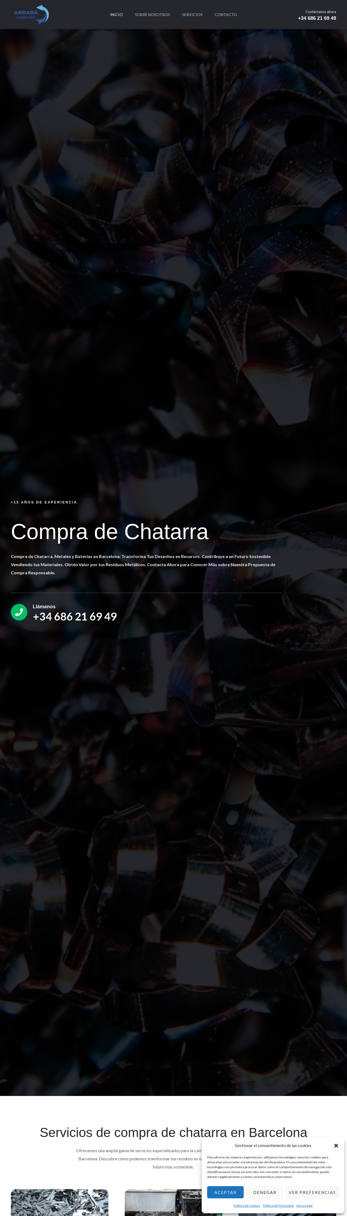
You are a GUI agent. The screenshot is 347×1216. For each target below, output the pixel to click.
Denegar (265, 1192)
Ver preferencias (312, 1192)
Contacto (227, 14)
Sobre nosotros (152, 14)
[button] (336, 1145)
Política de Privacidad (278, 1206)
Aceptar (225, 1192)
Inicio (115, 14)
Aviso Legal (304, 1206)
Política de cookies (246, 1206)
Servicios (193, 14)
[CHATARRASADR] (31, 14)
